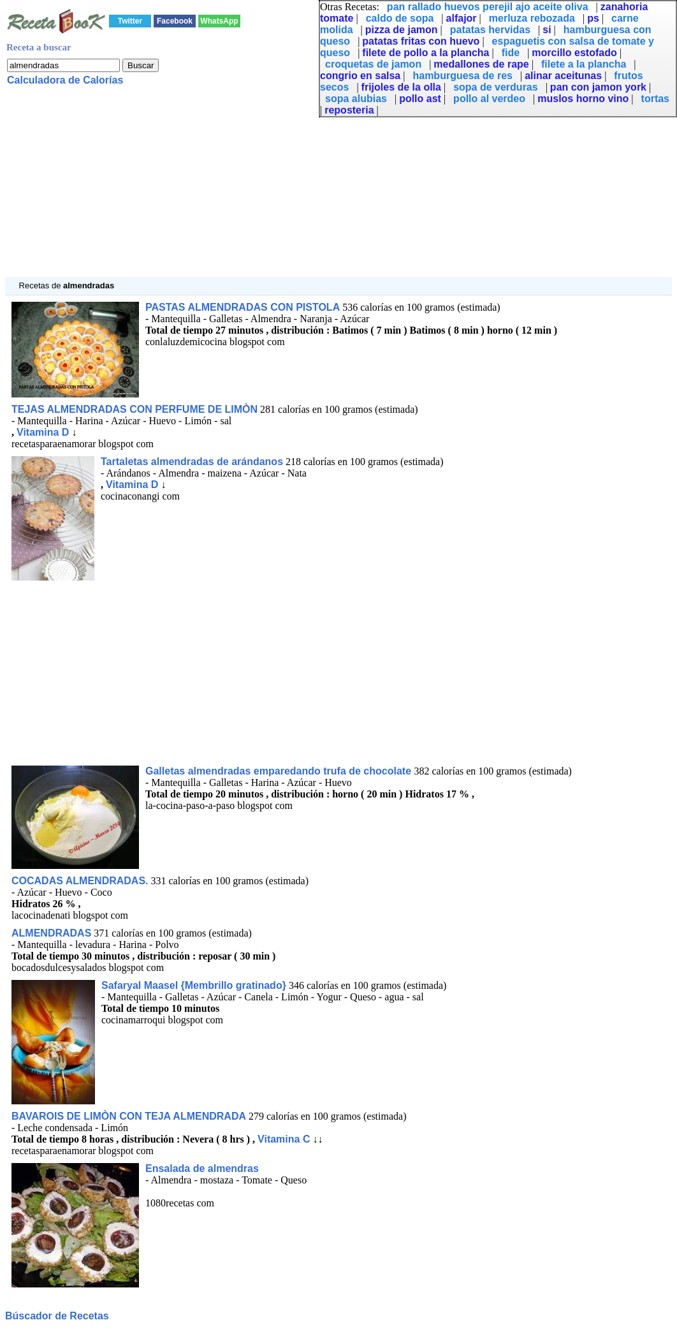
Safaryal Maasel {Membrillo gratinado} (193, 985)
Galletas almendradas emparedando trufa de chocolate (279, 771)
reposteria (349, 110)
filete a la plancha (583, 64)
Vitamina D (43, 432)
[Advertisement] (338, 187)
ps (593, 18)
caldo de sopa (400, 18)
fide (511, 52)
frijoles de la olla (401, 87)
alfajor (461, 18)
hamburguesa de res (462, 75)
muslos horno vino (583, 98)
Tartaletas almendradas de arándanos (192, 461)
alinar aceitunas (563, 75)
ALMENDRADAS (51, 933)
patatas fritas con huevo (420, 41)
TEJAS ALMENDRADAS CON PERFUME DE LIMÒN (134, 409)
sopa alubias (356, 98)
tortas (655, 98)
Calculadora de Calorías (65, 80)
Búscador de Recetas (57, 1315)
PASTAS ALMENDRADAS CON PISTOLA (242, 307)
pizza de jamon (401, 29)
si (546, 29)
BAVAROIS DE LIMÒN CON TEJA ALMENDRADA (128, 1116)
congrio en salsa (360, 75)
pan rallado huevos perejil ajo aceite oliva (487, 6)
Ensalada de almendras (202, 1168)
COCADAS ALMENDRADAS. (80, 880)
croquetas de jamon (373, 64)
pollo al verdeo (489, 98)
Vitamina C (284, 1139)
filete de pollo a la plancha (425, 52)
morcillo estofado (574, 52)
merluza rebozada (532, 18)
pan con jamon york (598, 87)
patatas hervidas (490, 29)
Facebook (175, 21)
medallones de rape (480, 64)
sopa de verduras (495, 87)
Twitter (130, 21)
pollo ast (420, 98)
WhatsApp (219, 21)
